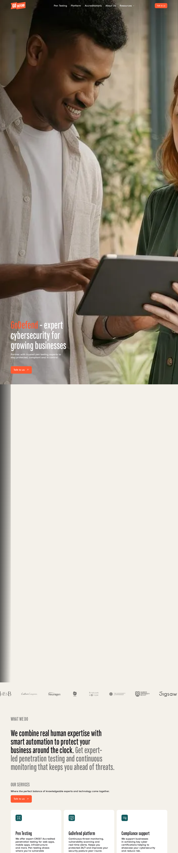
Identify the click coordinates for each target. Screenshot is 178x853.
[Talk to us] (161, 5)
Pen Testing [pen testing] (60, 5)
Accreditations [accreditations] (93, 5)
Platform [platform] (76, 5)
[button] (126, 5)
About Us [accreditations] (111, 5)
